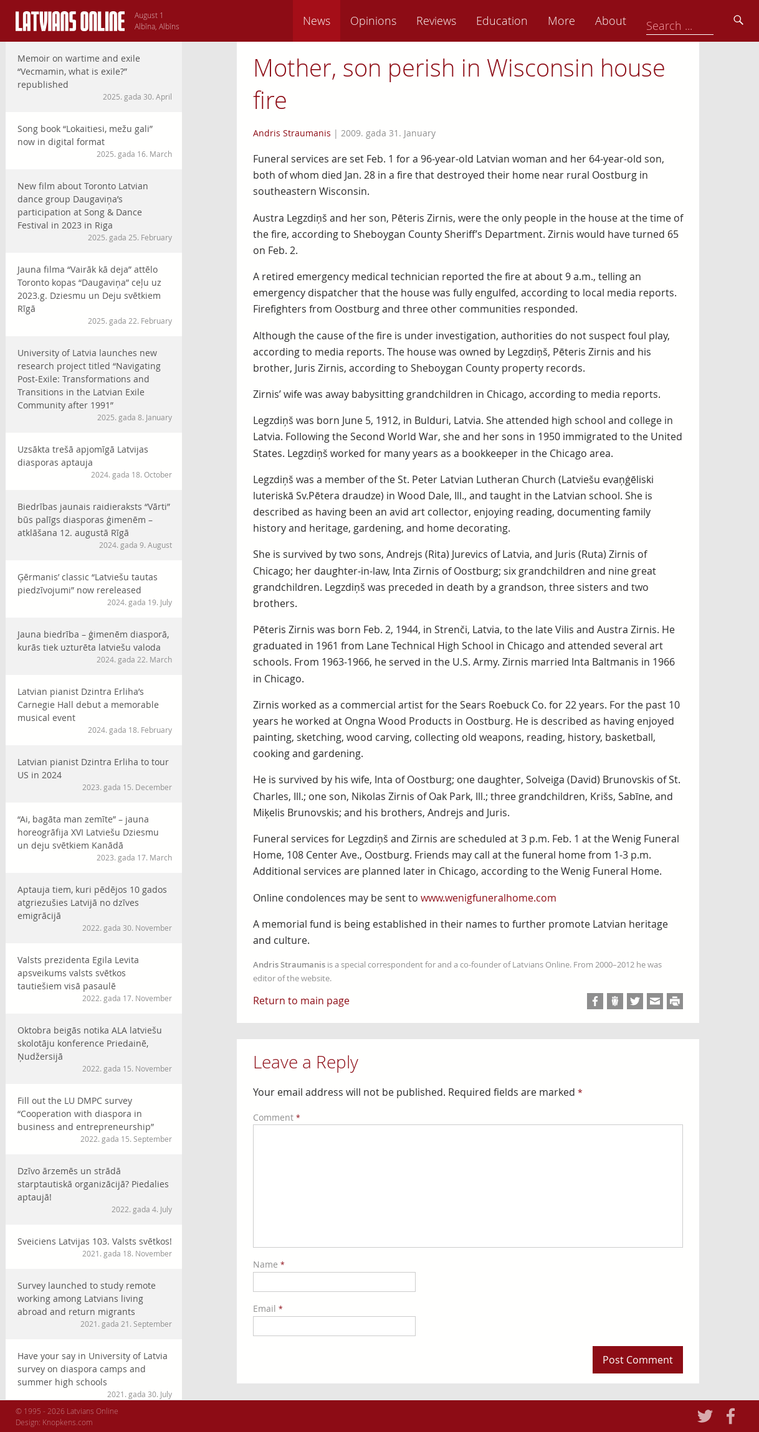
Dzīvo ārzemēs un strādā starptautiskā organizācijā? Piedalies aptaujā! (94, 1190)
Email (268, 1308)
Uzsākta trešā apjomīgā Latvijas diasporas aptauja (94, 461)
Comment (276, 1117)
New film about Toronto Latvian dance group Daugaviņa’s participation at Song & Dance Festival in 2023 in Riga (94, 211)
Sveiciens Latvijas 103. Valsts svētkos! (94, 1247)
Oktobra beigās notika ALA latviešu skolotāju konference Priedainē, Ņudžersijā (94, 1049)
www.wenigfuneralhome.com (488, 898)
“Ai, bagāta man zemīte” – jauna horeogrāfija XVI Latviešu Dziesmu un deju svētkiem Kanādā (94, 838)
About (698, 20)
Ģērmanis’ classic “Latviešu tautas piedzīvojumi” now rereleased (94, 589)
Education (589, 20)
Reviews (523, 20)
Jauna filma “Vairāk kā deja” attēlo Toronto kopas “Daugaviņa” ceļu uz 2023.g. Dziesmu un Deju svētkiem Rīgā (94, 294)
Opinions (460, 20)
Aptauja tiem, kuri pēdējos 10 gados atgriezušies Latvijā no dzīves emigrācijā (94, 908)
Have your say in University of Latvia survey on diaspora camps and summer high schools (94, 1375)
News (404, 20)
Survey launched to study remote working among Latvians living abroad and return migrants (94, 1304)
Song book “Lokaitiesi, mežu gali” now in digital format (94, 141)
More (648, 20)
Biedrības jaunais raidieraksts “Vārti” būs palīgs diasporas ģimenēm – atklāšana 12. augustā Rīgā (94, 525)
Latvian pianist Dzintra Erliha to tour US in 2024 (94, 774)
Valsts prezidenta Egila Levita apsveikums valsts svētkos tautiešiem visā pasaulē (94, 979)
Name (269, 1264)
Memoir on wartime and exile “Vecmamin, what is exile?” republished (94, 77)
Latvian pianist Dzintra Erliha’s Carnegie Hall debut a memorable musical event (94, 710)
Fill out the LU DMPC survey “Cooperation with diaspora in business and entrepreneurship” (94, 1119)
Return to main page (301, 1000)
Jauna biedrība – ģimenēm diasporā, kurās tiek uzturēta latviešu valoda (94, 646)
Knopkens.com (67, 1422)
